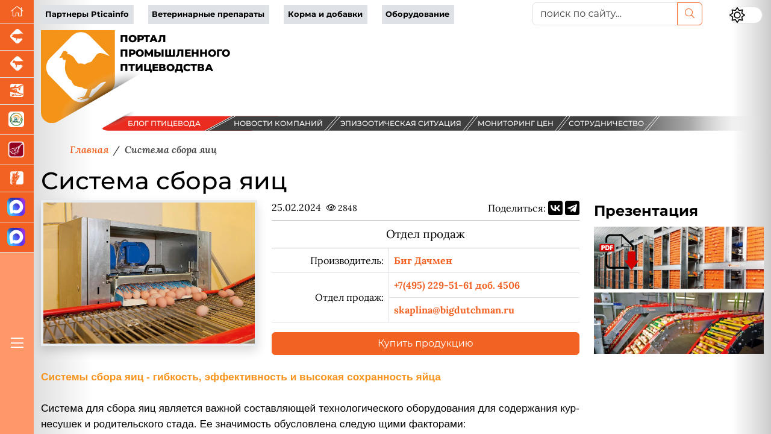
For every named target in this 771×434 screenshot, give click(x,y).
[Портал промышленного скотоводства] (17, 64)
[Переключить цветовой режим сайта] (746, 15)
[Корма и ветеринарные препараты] (17, 120)
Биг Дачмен (423, 260)
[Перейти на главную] (17, 12)
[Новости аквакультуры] (17, 91)
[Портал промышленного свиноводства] (17, 37)
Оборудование (417, 14)
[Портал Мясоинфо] (17, 150)
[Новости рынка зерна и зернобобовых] (17, 178)
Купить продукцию (425, 343)
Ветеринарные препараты (208, 14)
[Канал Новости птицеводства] (17, 207)
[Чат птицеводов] (17, 237)
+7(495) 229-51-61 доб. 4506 (457, 285)
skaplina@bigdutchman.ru (454, 310)
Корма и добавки (325, 14)
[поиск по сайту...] (605, 13)
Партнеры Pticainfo (87, 14)
